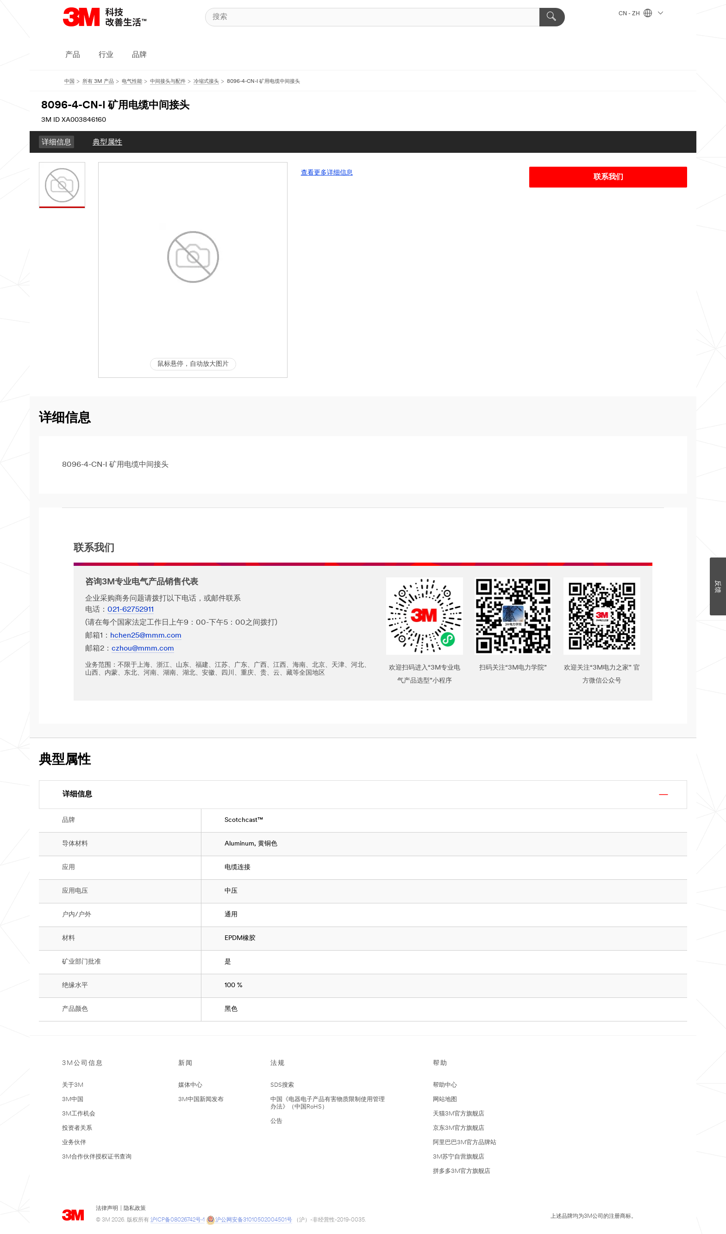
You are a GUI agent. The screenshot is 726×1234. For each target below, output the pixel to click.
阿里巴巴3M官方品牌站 (464, 1143)
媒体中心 (190, 1085)
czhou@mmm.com (143, 648)
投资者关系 (77, 1128)
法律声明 (107, 1208)
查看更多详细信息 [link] (327, 172)
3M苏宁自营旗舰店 (458, 1157)
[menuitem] (56, 142)
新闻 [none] (185, 1063)
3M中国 (72, 1099)
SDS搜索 (282, 1085)
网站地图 (445, 1099)
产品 (72, 55)
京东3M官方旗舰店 (458, 1128)
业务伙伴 (74, 1143)
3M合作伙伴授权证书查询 (96, 1157)
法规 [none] (277, 1063)
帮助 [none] (440, 1063)
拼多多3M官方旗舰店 (461, 1171)
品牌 (139, 55)
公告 (276, 1121)
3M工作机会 (78, 1114)
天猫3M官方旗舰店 (458, 1114)
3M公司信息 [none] (82, 1063)
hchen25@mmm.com (146, 635)
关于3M (72, 1085)
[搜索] (385, 17)
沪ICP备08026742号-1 (177, 1220)
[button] (193, 257)
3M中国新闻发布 (201, 1099)
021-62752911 (130, 610)
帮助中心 (445, 1085)
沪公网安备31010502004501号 (249, 1220)
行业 (106, 55)
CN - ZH (641, 14)
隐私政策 (135, 1208)
